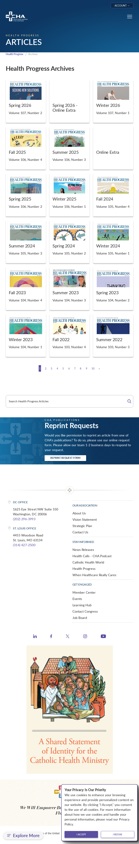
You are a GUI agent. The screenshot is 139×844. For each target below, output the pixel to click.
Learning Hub (82, 605)
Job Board (79, 618)
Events (77, 599)
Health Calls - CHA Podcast (91, 556)
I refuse (117, 834)
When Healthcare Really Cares (94, 575)
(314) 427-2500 (24, 545)
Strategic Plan (82, 526)
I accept (81, 834)
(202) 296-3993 (24, 519)
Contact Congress (85, 611)
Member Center (84, 592)
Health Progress (16, 54)
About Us (79, 513)
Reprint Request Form (65, 458)
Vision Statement (84, 520)
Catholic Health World (88, 562)
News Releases (83, 550)
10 (100, 369)
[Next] (109, 368)
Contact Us (80, 532)
